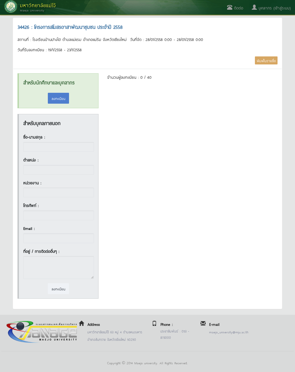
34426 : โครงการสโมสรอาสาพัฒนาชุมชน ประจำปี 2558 (70, 27)
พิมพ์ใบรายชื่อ (266, 60)
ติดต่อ (235, 7)
